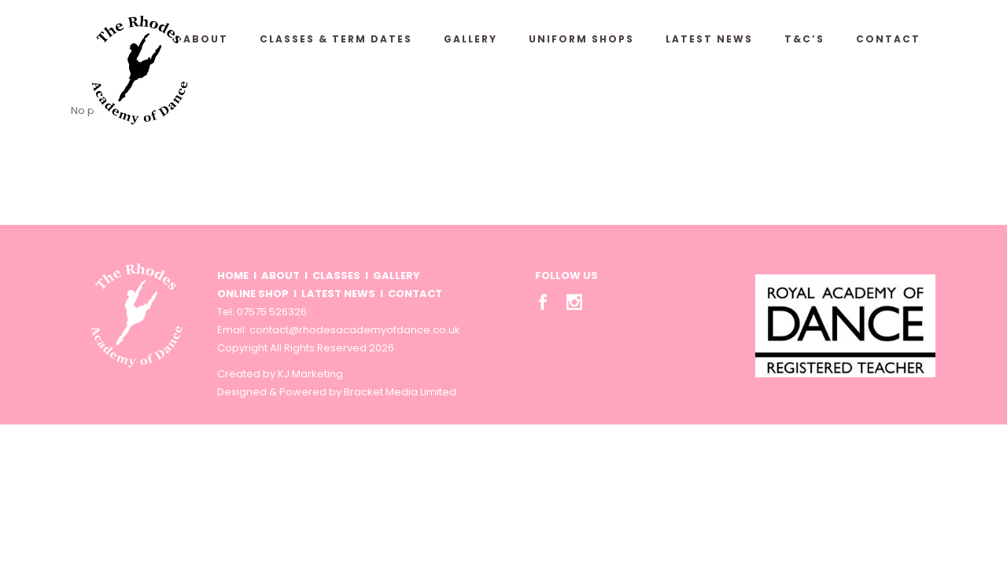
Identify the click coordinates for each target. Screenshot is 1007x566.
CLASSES (336, 275)
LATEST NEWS (338, 293)
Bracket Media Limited (400, 391)
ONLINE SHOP (253, 293)
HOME (233, 275)
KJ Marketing (310, 373)
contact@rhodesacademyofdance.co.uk (354, 329)
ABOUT (280, 275)
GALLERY (396, 275)
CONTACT (415, 293)
